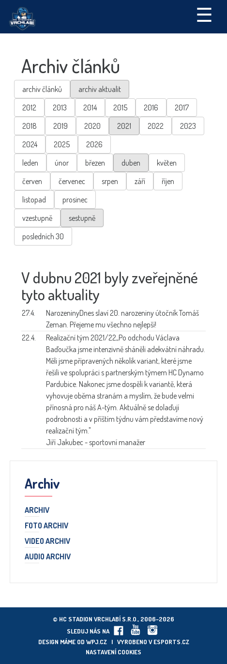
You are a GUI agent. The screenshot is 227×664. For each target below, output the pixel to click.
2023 (188, 126)
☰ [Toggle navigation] (204, 14)
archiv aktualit (99, 89)
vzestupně (37, 218)
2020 (92, 126)
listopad (34, 199)
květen (167, 163)
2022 (156, 126)
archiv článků (42, 89)
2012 (29, 107)
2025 (62, 144)
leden (30, 163)
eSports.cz (171, 642)
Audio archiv (48, 557)
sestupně (82, 218)
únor (62, 163)
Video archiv (47, 541)
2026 (94, 144)
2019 (60, 126)
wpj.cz (96, 642)
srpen (110, 181)
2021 (124, 126)
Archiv (37, 510)
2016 (151, 107)
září (140, 181)
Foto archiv (46, 526)
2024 (29, 144)
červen (32, 181)
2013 (60, 107)
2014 (90, 107)
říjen (168, 181)
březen (95, 163)
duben (130, 163)
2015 (120, 107)
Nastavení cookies (113, 652)
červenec (72, 181)
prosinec (75, 199)
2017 (182, 107)
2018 (29, 126)
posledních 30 (43, 236)
